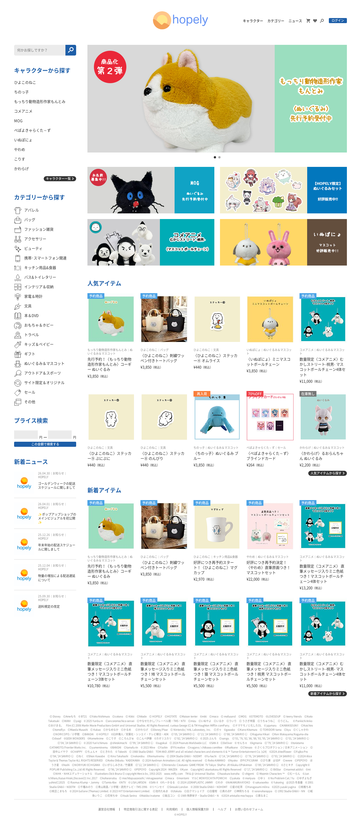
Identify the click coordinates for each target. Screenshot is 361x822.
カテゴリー (275, 21)
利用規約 (172, 809)
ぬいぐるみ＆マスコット (223, 447)
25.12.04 (44, 565)
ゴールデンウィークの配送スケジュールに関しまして (56, 485)
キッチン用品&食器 (225, 556)
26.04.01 (44, 504)
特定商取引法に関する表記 (141, 809)
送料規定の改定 (49, 606)
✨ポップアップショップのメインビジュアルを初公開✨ (57, 518)
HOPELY (43, 477)
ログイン (338, 20)
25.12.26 (44, 534)
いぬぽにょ (253, 349)
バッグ (164, 349)
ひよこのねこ (148, 349)
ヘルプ (222, 809)
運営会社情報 (106, 809)
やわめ (250, 556)
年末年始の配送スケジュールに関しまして (56, 547)
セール (282, 447)
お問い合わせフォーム (249, 809)
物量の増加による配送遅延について (56, 577)
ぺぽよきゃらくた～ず (260, 447)
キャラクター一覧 (58, 178)
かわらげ (305, 447)
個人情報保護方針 (197, 809)
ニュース (295, 21)
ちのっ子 (199, 447)
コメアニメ (307, 349)
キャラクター (253, 21)
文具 (216, 349)
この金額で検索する (45, 444)
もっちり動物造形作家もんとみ (107, 349)
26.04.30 (44, 473)
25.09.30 (44, 596)
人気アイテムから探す (326, 473)
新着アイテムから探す (326, 693)
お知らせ (58, 473)
